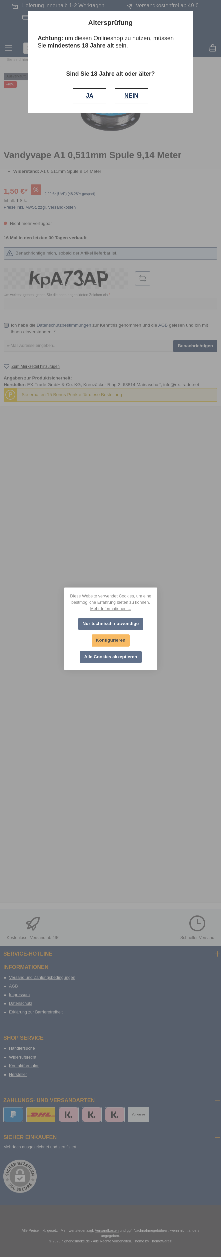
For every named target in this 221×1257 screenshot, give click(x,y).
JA (89, 95)
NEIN (131, 95)
